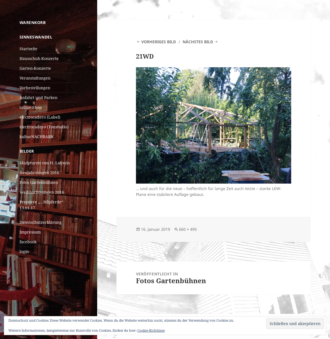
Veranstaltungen (35, 78)
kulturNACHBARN (37, 136)
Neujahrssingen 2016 (39, 172)
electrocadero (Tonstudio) (44, 126)
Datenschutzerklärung (41, 222)
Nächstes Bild (198, 41)
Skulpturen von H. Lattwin (45, 162)
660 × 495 (188, 229)
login (24, 251)
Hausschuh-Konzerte (39, 58)
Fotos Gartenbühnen (39, 182)
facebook (28, 241)
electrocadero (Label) (40, 117)
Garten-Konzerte (35, 68)
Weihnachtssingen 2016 (42, 192)
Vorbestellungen (35, 87)
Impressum (30, 232)
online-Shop (31, 107)
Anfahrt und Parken (39, 97)
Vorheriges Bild (158, 41)
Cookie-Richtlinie (151, 330)
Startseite (28, 48)
